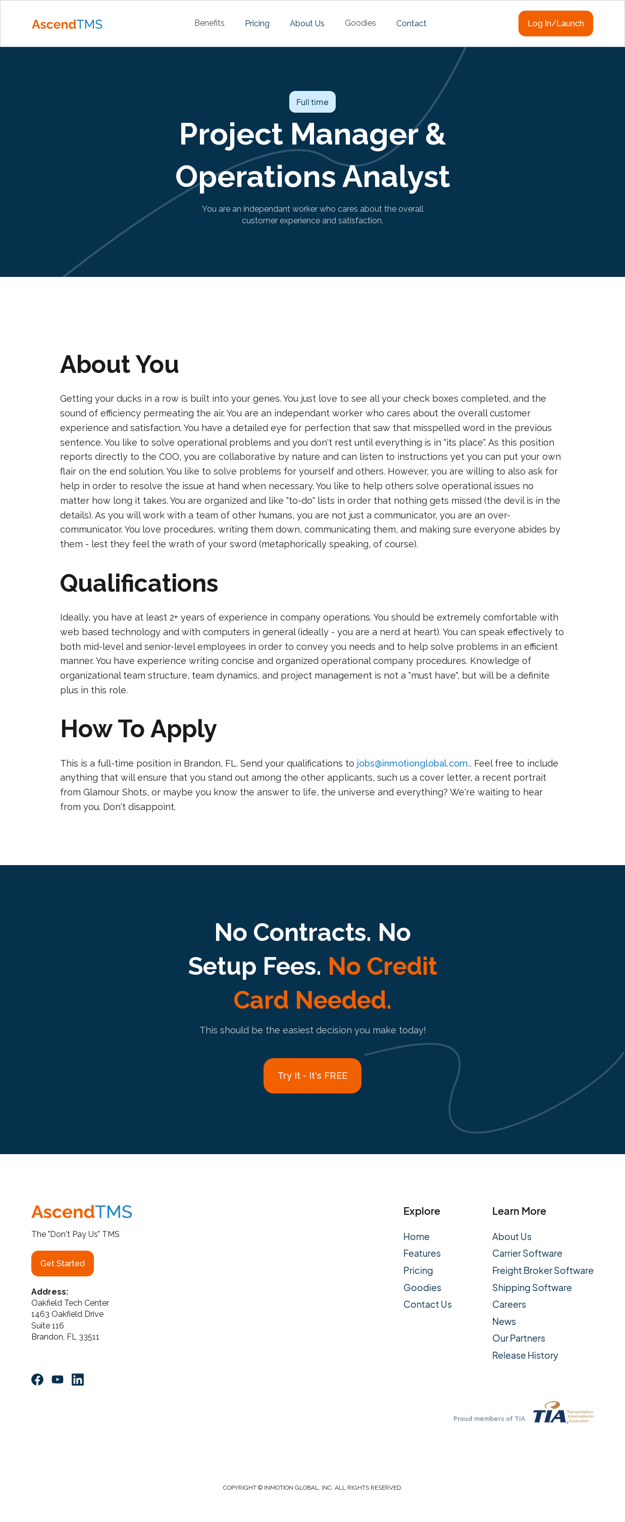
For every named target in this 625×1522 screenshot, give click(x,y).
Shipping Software (532, 1287)
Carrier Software (527, 1253)
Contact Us (427, 1304)
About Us (307, 23)
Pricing (257, 23)
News (504, 1321)
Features (422, 1253)
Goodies (422, 1287)
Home (416, 1236)
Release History (525, 1355)
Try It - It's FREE (312, 1075)
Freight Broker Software (543, 1270)
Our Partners (518, 1338)
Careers (509, 1304)
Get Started (62, 1263)
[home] (67, 23)
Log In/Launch (556, 23)
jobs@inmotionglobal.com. (413, 763)
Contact (411, 23)
